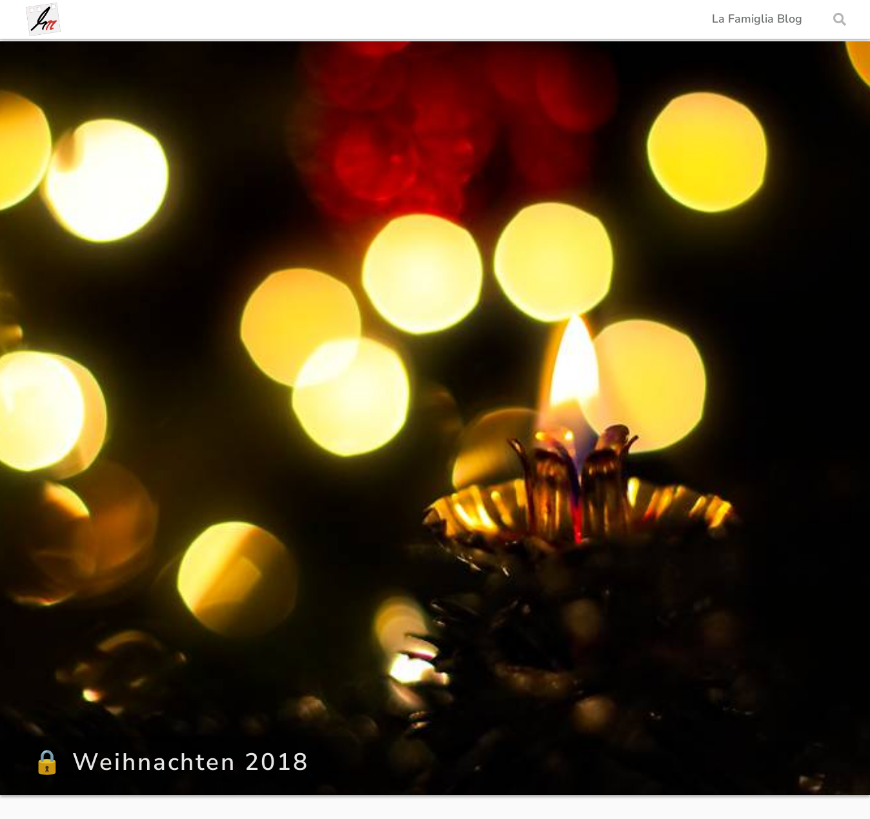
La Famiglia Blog (757, 19)
